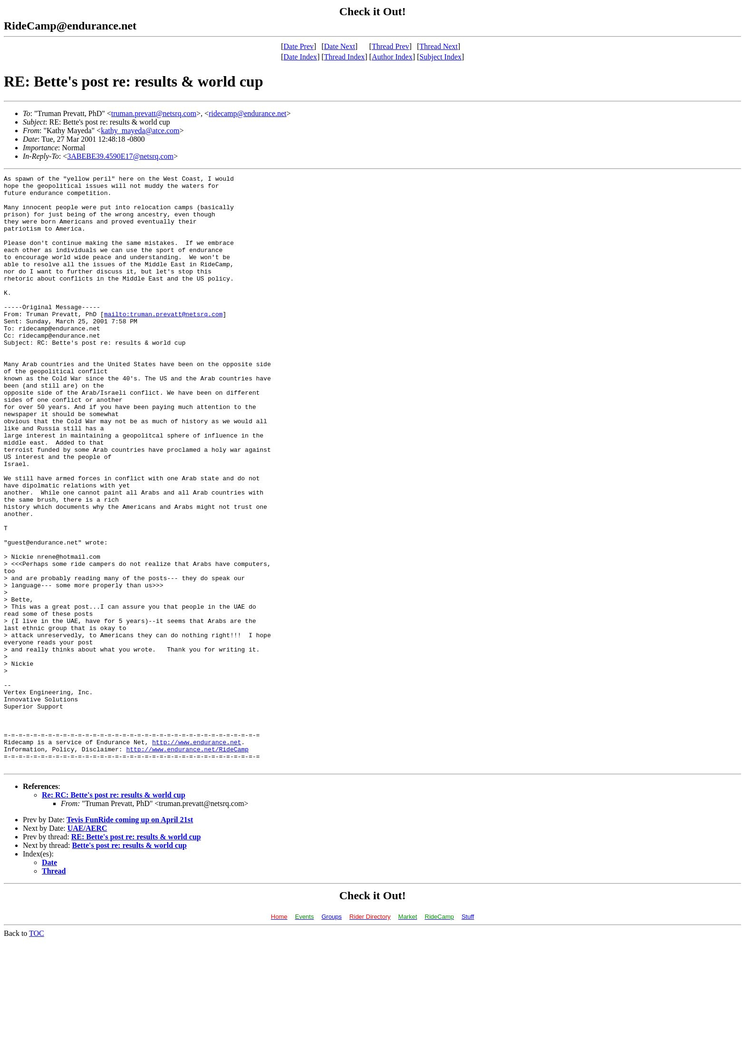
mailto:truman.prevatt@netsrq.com (163, 342)
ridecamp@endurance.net (248, 113)
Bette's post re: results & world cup (129, 964)
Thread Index (344, 57)
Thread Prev (390, 46)
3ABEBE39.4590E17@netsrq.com (120, 156)
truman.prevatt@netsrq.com (153, 113)
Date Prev (298, 46)
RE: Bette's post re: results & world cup (136, 955)
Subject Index (440, 57)
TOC (36, 1052)
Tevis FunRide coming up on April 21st (130, 938)
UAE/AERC (87, 947)
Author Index (392, 57)
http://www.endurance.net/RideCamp (187, 864)
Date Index (300, 57)
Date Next (339, 46)
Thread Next (438, 46)
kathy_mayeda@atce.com (140, 130)
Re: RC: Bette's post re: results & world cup (113, 913)
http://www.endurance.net (196, 856)
